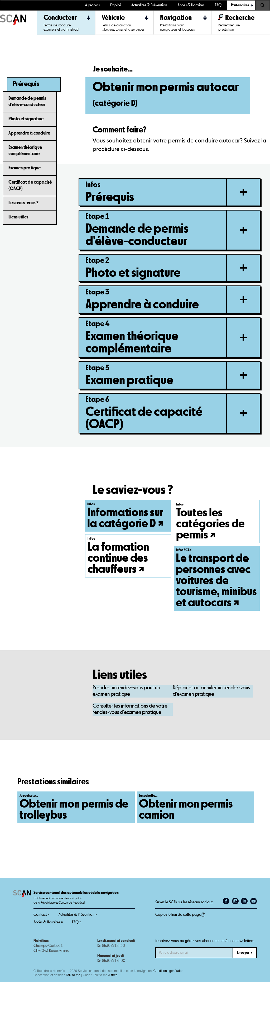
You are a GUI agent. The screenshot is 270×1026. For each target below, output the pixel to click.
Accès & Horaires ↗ (48, 966)
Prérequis (26, 84)
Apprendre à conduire (29, 133)
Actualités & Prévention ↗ (78, 958)
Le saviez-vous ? (23, 203)
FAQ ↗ (76, 966)
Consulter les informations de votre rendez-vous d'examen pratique (130, 753)
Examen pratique (24, 168)
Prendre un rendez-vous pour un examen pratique (126, 735)
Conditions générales (168, 1015)
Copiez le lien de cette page (180, 958)
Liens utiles (18, 217)
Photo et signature (26, 119)
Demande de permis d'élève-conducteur (27, 101)
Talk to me (73, 1019)
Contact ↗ (41, 958)
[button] (241, 5)
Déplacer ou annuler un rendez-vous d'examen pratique (211, 735)
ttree (114, 1019)
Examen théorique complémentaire (25, 150)
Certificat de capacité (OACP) (30, 185)
